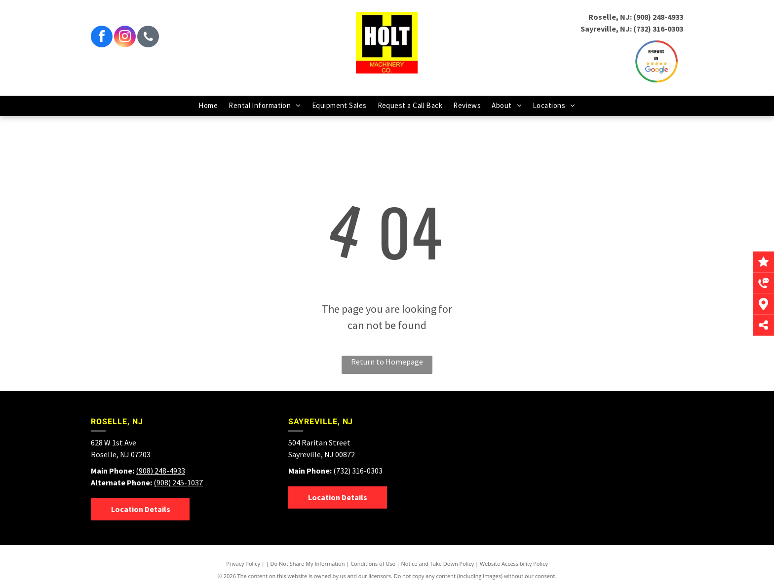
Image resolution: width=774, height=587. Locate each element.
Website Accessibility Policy (514, 563)
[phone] (148, 38)
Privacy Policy (243, 563)
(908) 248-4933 (658, 17)
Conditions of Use (372, 563)
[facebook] (102, 38)
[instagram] (125, 38)
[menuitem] (208, 106)
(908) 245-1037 (178, 482)
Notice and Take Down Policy (437, 563)
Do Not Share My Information (308, 563)
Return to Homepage (387, 362)
